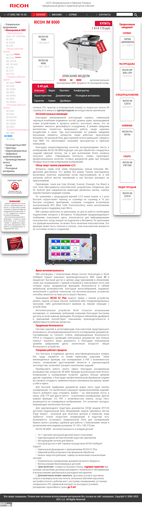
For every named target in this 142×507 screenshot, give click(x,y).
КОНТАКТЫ (102, 14)
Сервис (52, 100)
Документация (63, 95)
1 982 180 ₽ (43, 63)
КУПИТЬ (105, 23)
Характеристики (42, 95)
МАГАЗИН (55, 14)
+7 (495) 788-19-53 (14, 14)
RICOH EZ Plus (58, 298)
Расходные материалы (88, 95)
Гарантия (39, 100)
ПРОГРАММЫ (87, 16)
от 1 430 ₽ (127, 42)
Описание (39, 90)
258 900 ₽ (127, 103)
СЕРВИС (71, 14)
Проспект (64, 90)
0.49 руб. (43, 86)
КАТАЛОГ (39, 14)
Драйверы (65, 100)
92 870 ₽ (127, 73)
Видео (52, 90)
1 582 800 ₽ (43, 39)
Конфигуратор (81, 90)
